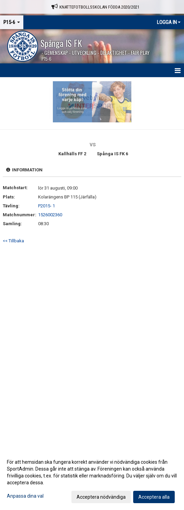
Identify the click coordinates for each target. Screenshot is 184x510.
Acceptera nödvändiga (101, 497)
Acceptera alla (154, 497)
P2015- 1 (46, 205)
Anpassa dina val (25, 496)
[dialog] (92, 479)
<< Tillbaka (13, 240)
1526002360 (50, 214)
